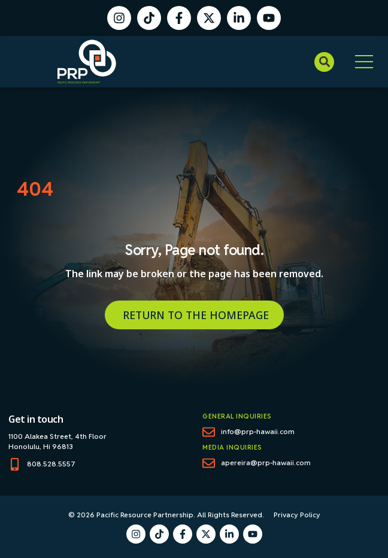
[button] (324, 62)
